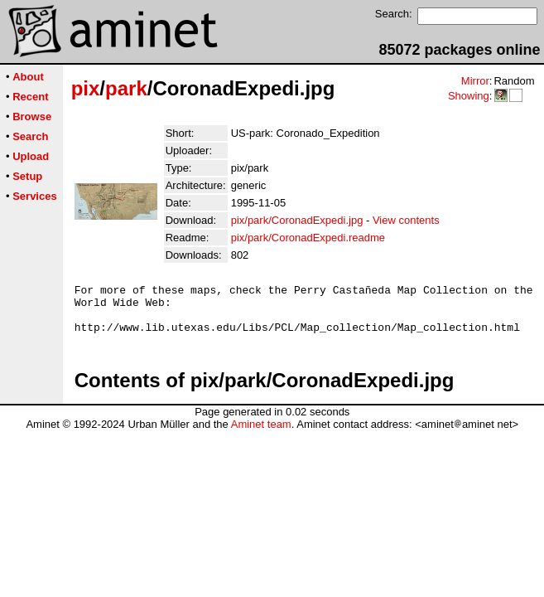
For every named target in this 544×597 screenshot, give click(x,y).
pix (85, 88)
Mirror (475, 81)
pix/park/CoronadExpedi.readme (308, 237)
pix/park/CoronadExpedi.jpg (297, 220)
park (126, 88)
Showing (468, 96)
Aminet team (261, 434)
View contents (406, 220)
